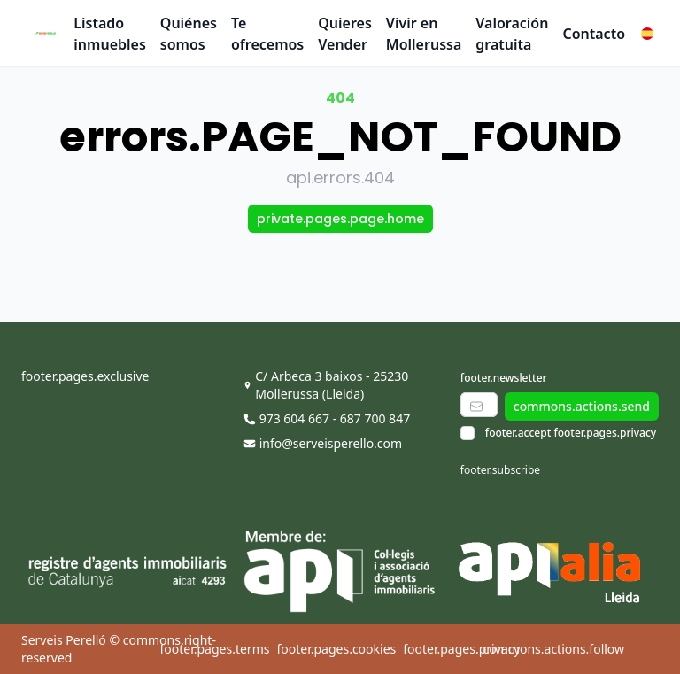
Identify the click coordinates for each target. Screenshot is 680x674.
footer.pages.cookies (336, 648)
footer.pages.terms (214, 648)
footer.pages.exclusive (85, 376)
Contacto (593, 33)
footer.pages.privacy (604, 432)
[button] (647, 33)
